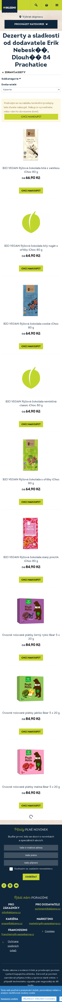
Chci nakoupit (31, 117)
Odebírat (31, 877)
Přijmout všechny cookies (39, 999)
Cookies (50, 931)
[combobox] (31, 89)
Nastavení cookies (9, 999)
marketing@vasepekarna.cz (44, 923)
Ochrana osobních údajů (13, 946)
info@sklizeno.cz (11, 912)
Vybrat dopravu (32, 17)
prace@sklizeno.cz (12, 923)
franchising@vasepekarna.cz (18, 934)
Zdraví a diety (14, 72)
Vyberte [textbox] (7, 90)
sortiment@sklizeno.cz (47, 909)
